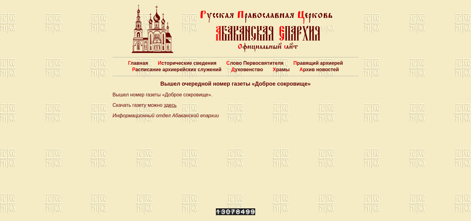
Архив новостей (319, 69)
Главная (138, 63)
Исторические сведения (187, 63)
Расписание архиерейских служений (177, 69)
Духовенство (247, 69)
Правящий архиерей (318, 63)
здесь (170, 105)
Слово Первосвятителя (254, 63)
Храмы (281, 69)
